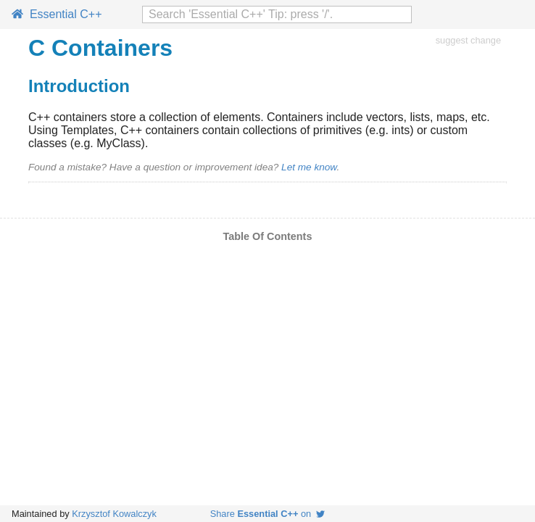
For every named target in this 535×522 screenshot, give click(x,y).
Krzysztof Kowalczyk (114, 513)
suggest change (468, 40)
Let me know (308, 167)
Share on (267, 513)
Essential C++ (57, 14)
